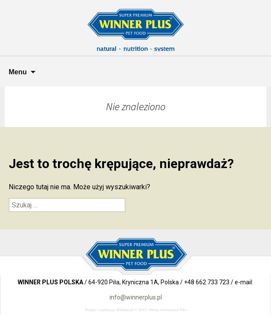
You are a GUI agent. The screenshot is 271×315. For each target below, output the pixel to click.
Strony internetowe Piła (167, 310)
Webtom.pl (125, 310)
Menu (18, 72)
